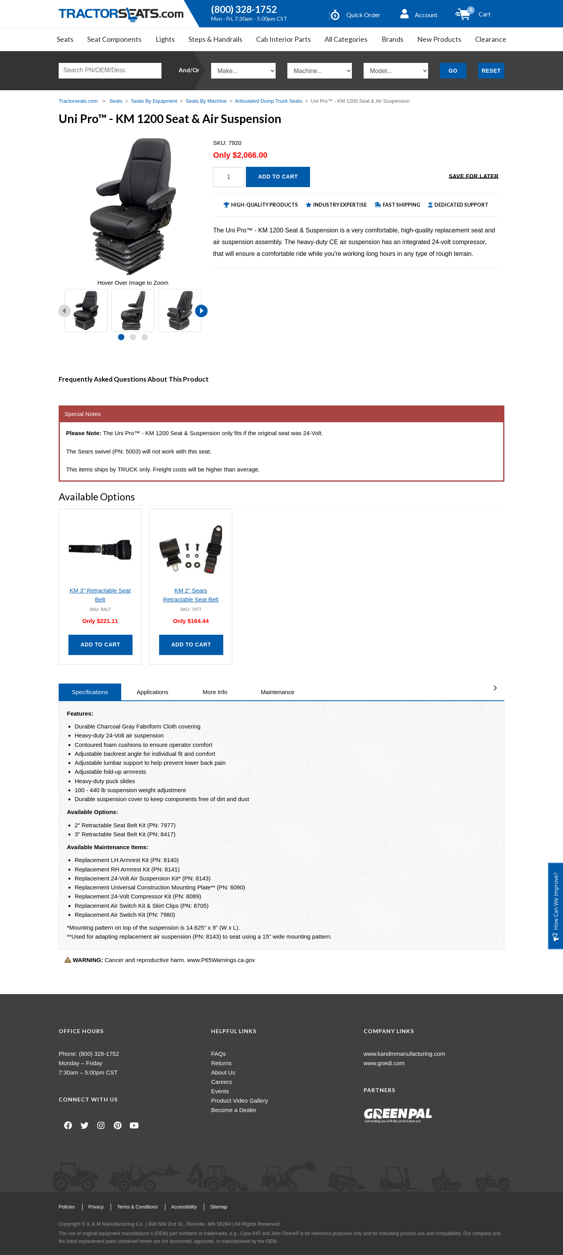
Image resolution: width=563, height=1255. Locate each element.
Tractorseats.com (78, 101)
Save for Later (473, 176)
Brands (392, 39)
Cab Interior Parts (283, 39)
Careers (221, 1081)
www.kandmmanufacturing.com (404, 1053)
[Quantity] (228, 177)
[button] (121, 337)
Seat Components (114, 39)
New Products (439, 39)
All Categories (346, 39)
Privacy (96, 1207)
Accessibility (184, 1207)
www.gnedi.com (384, 1063)
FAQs (218, 1053)
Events (220, 1091)
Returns (221, 1063)
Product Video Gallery (239, 1100)
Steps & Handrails (215, 39)
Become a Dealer (233, 1110)
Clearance (490, 39)
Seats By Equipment (154, 101)
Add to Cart (278, 176)
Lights (165, 39)
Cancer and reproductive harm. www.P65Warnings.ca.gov (160, 960)
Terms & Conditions (137, 1207)
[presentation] (64, 311)
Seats (65, 39)
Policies (67, 1207)
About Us (223, 1072)
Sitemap (218, 1207)
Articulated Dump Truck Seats (268, 101)
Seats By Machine (206, 101)
